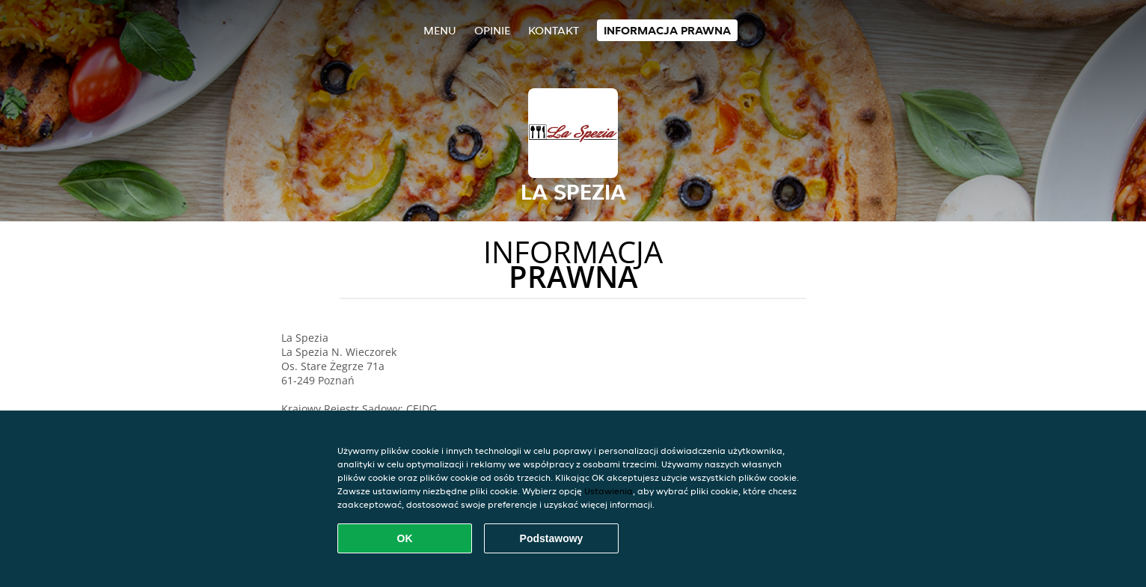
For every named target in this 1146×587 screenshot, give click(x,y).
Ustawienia (608, 491)
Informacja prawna (667, 30)
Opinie (492, 30)
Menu (439, 30)
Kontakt (553, 30)
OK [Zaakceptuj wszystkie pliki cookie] (405, 538)
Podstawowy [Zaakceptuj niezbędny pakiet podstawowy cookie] (551, 538)
